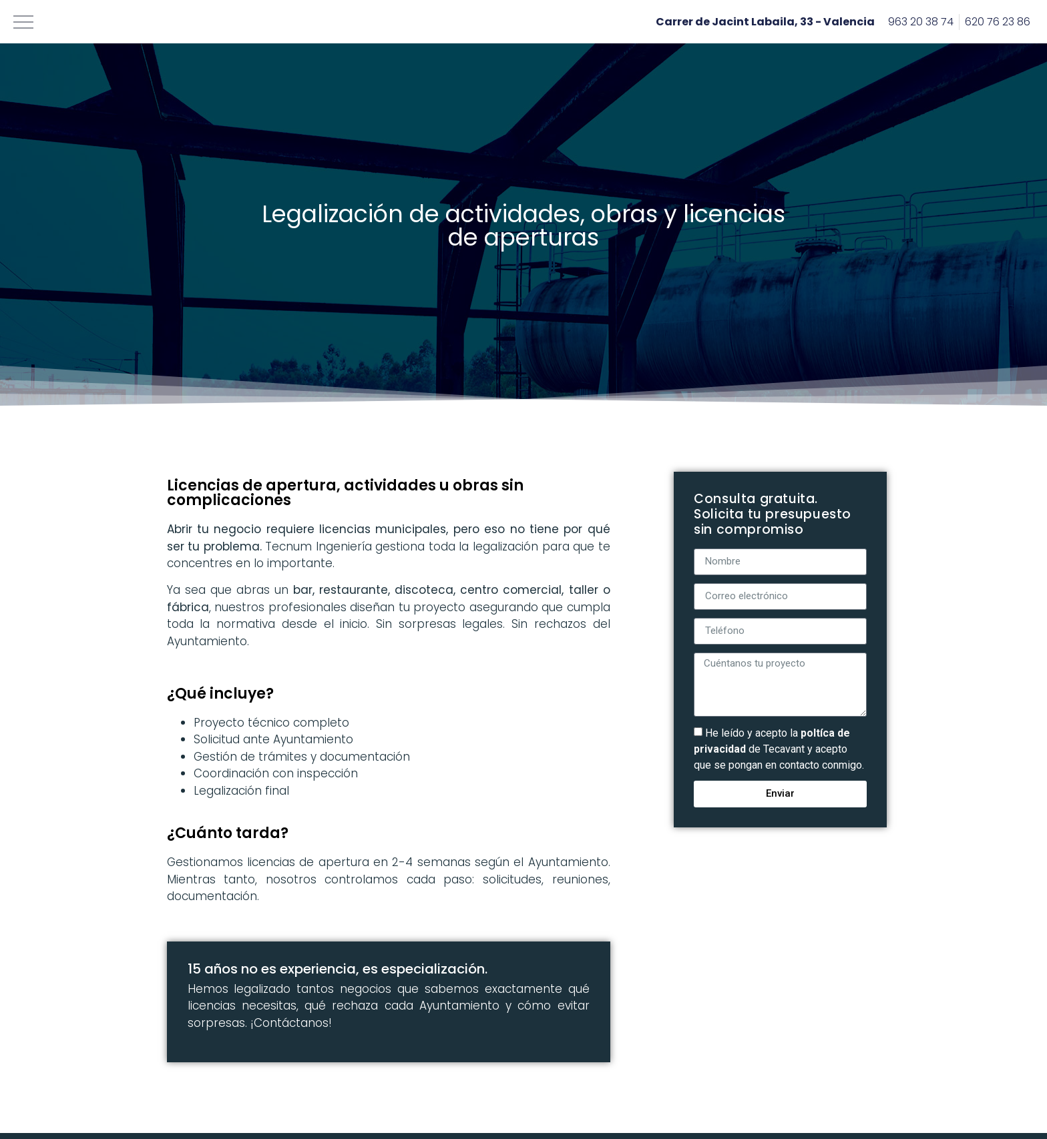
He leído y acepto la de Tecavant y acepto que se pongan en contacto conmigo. (779, 748)
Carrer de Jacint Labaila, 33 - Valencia (765, 21)
